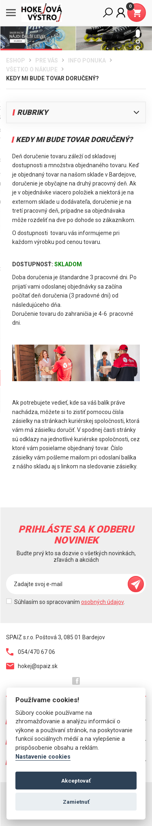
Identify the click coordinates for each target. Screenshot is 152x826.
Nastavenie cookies (43, 756)
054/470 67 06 (30, 652)
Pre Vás (46, 60)
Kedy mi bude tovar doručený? (52, 78)
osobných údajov (102, 602)
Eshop (15, 60)
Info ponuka (87, 60)
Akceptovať (76, 780)
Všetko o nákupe (32, 69)
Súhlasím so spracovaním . (69, 602)
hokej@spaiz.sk (32, 666)
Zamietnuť (76, 801)
